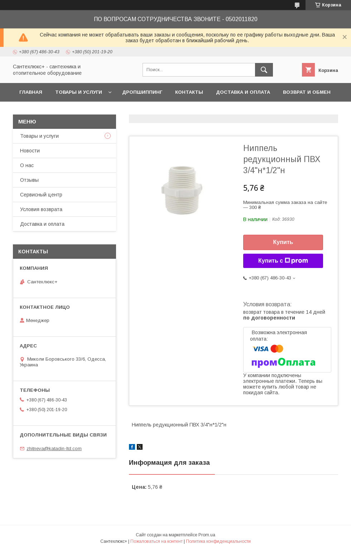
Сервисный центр (41, 195)
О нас (27, 165)
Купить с (283, 261)
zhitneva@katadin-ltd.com (54, 448)
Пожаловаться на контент (156, 541)
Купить (283, 242)
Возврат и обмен (307, 92)
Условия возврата (41, 209)
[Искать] (264, 70)
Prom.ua (206, 534)
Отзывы (29, 180)
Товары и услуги (78, 92)
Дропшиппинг (142, 92)
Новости (30, 150)
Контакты (189, 92)
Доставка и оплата (243, 92)
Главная (30, 92)
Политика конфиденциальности (218, 541)
